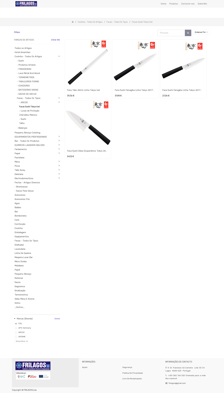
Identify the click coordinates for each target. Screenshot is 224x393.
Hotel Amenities (22, 52)
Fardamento (21, 149)
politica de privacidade (132, 373)
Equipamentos (22, 236)
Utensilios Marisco (28, 115)
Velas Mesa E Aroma (24, 299)
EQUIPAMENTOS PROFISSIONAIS (31, 137)
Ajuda (84, 367)
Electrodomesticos (24, 178)
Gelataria (19, 174)
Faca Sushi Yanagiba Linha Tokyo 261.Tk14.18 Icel (135, 90)
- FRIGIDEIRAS (24, 69)
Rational (19, 278)
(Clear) (57, 319)
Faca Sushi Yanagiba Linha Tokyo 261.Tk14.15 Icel (182, 90)
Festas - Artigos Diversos (27, 182)
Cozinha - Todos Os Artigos (28, 56)
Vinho (17, 303)
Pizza (17, 166)
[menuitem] (163, 3)
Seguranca (20, 286)
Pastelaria (19, 157)
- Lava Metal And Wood (28, 73)
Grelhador (19, 245)
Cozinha (19, 228)
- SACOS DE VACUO (26, 94)
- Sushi (20, 60)
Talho (22, 123)
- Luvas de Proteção (29, 110)
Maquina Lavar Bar (24, 257)
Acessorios (20, 195)
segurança (127, 367)
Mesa (17, 161)
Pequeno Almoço (23, 274)
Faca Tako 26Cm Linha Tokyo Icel (83, 90)
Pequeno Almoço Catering (27, 132)
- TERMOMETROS (25, 77)
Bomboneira (20, 215)
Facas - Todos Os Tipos (28, 98)
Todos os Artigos (23, 48)
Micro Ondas (21, 261)
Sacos (18, 282)
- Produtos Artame (26, 65)
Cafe (17, 220)
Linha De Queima (23, 253)
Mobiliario (19, 265)
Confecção (20, 224)
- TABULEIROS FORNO (28, 81)
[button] (201, 32)
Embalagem (20, 232)
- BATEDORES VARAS (27, 90)
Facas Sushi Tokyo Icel (29, 106)
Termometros (21, 294)
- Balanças (22, 128)
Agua (17, 203)
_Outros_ (19, 307)
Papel (17, 153)
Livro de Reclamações (132, 379)
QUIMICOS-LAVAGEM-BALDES (30, 145)
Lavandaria (20, 249)
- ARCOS (23, 102)
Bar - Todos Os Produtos (27, 141)
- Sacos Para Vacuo (24, 191)
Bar (16, 211)
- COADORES (23, 85)
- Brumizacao (21, 186)
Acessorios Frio (22, 199)
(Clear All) (55, 40)
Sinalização (20, 290)
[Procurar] (188, 33)
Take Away (20, 170)
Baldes (18, 207)
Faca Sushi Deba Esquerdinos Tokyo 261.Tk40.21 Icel (87, 151)
